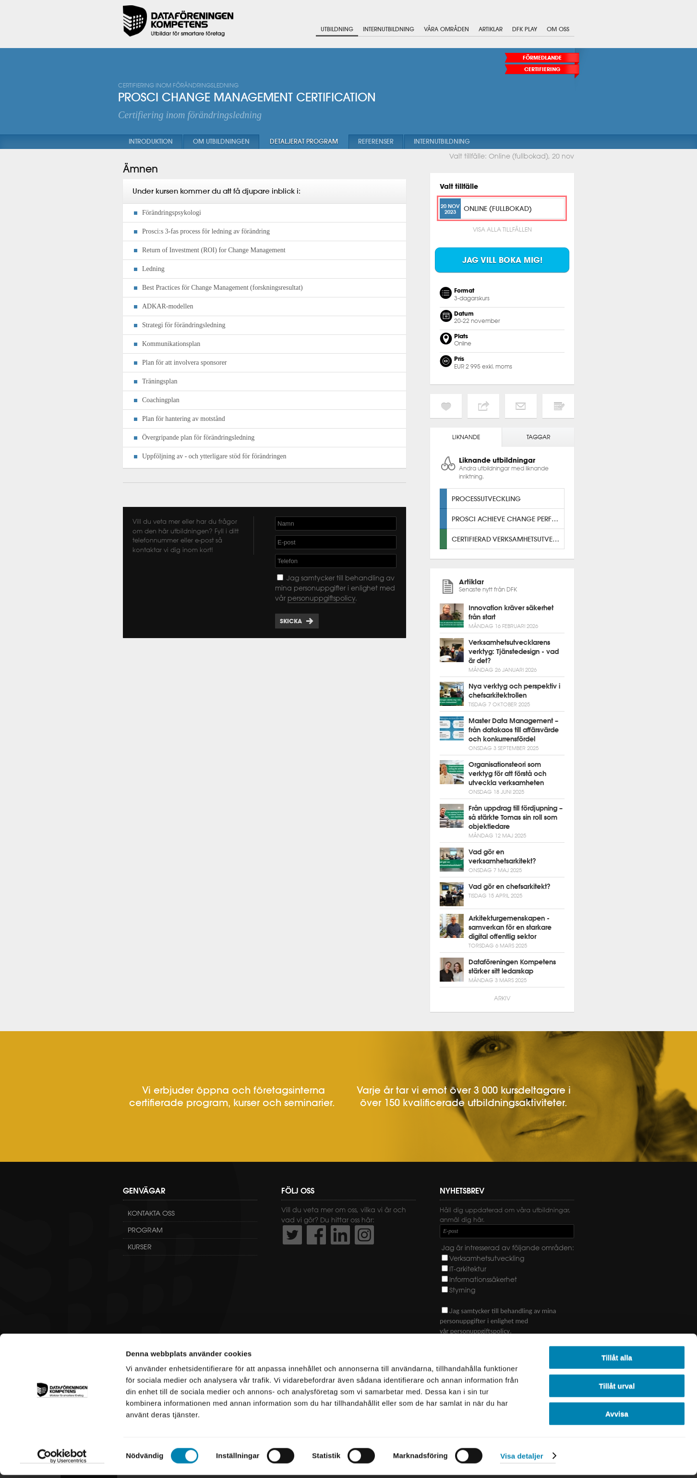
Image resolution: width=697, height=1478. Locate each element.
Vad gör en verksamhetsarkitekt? (502, 856)
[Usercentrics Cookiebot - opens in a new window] (62, 1459)
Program (145, 1230)
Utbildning (337, 30)
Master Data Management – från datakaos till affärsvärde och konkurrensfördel (514, 729)
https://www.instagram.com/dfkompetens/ (364, 1234)
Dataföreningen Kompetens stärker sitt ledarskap (512, 966)
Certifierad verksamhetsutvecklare (508, 538)
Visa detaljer (521, 1459)
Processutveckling (486, 498)
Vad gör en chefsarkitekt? (510, 886)
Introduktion (151, 141)
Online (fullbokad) (498, 208)
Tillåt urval (617, 1389)
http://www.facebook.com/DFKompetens (316, 1234)
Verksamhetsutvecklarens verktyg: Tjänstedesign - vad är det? (514, 651)
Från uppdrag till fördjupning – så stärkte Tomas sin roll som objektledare (516, 817)
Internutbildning (388, 30)
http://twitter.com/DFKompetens (292, 1234)
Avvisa (616, 1417)
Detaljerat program (304, 141)
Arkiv (502, 998)
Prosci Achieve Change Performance (508, 518)
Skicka (291, 621)
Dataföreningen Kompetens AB (178, 21)
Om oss (558, 30)
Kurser (140, 1247)
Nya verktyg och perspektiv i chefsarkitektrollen (514, 691)
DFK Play (524, 30)
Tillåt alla (616, 1360)
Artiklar (491, 30)
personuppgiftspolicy (321, 598)
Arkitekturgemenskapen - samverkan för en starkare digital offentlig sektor (510, 927)
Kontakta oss (151, 1213)
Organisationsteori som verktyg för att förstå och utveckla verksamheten (507, 773)
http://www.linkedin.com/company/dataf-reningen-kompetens (340, 1234)
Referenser (376, 141)
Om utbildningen (221, 141)
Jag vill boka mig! (502, 260)
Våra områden (446, 30)
